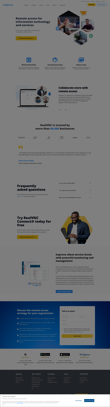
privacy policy (20, 402)
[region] (55, 400)
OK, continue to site (89, 400)
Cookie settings (78, 400)
